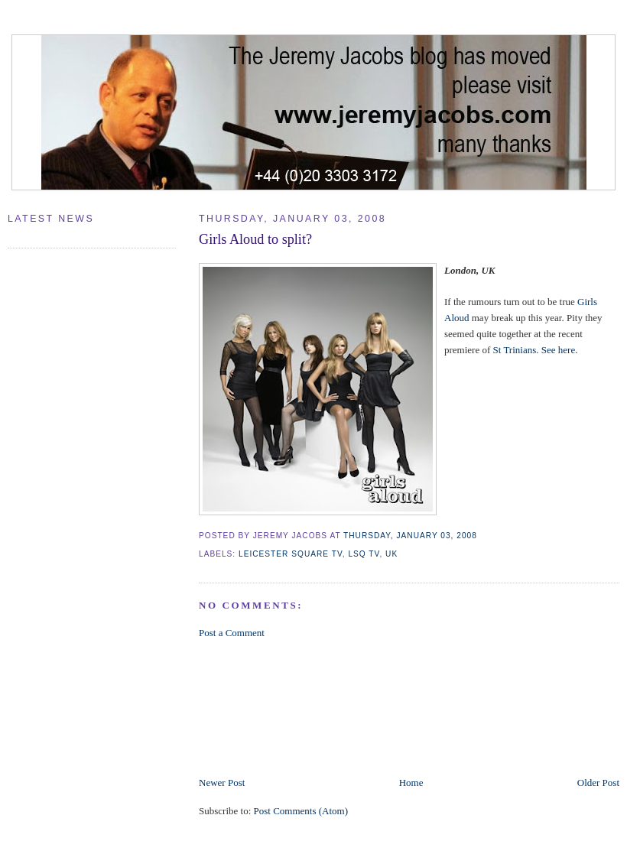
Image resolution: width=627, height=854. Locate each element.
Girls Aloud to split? (255, 239)
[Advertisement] (272, 706)
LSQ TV (363, 554)
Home (411, 782)
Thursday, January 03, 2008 (410, 535)
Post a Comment (232, 632)
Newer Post (222, 782)
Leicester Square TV (291, 554)
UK (391, 554)
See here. (559, 350)
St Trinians (515, 350)
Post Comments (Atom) (301, 811)
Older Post (598, 782)
